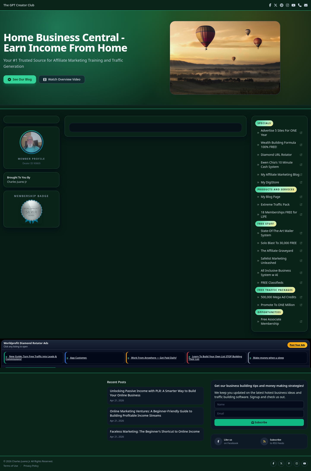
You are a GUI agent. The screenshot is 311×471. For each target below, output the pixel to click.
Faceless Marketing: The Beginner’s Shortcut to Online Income (155, 431)
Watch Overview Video (61, 79)
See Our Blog (20, 79)
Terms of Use (10, 465)
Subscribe (259, 422)
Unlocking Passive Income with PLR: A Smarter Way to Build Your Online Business (153, 393)
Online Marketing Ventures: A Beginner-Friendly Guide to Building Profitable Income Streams (151, 413)
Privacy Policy (31, 465)
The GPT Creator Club (18, 5)
